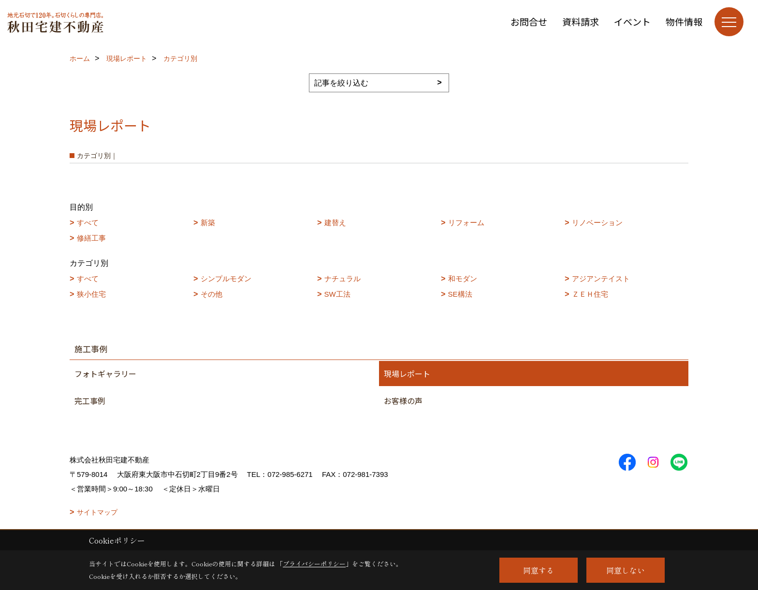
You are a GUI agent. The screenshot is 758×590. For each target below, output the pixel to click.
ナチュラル (342, 278)
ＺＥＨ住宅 (590, 294)
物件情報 (684, 21)
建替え (335, 222)
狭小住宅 (91, 294)
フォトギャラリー (105, 373)
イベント (632, 21)
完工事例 (89, 400)
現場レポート (407, 373)
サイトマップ (97, 512)
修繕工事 (91, 238)
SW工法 (337, 294)
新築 (208, 222)
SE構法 (460, 294)
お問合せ (528, 21)
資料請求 (580, 21)
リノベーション (597, 222)
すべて (88, 222)
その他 (211, 294)
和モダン (462, 278)
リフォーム (466, 222)
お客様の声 (403, 400)
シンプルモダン (226, 278)
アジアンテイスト (601, 278)
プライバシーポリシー (314, 563)
